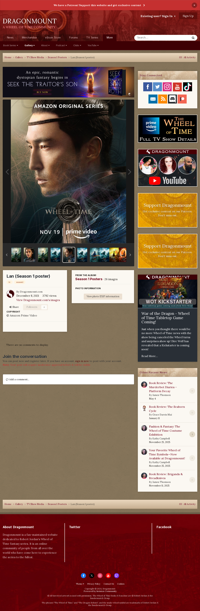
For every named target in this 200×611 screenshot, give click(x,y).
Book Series (10, 45)
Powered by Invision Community (100, 591)
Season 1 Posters (88, 279)
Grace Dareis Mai (162, 414)
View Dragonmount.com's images (38, 300)
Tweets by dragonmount (85, 533)
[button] (7, 255)
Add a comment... (17, 379)
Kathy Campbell (161, 438)
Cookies (120, 584)
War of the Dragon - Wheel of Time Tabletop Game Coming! (165, 317)
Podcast (61, 45)
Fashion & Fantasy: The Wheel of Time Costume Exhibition (165, 430)
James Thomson (161, 395)
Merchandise (29, 38)
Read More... (149, 356)
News (10, 38)
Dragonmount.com (31, 291)
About (45, 45)
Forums (73, 38)
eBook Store (53, 38)
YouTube (93, 45)
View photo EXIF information (103, 296)
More (109, 38)
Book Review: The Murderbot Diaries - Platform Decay (163, 387)
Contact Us (109, 584)
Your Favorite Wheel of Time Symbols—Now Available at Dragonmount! (167, 454)
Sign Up (188, 16)
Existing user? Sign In (158, 16)
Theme (80, 584)
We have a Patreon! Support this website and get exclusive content (97, 5)
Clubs (77, 45)
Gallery (30, 45)
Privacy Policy (93, 584)
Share (14, 307)
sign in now (82, 361)
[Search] (152, 38)
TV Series (92, 38)
